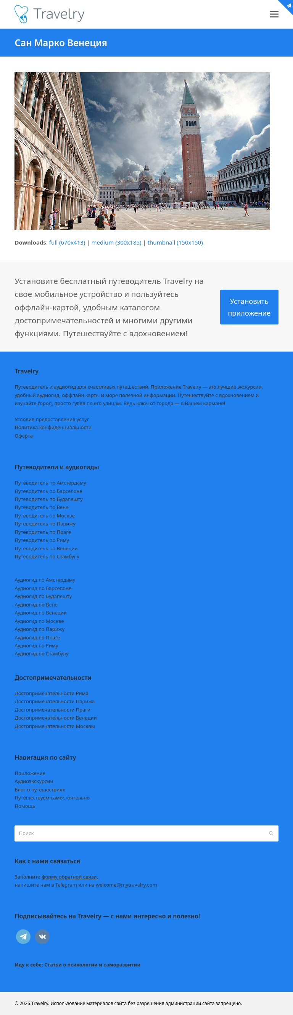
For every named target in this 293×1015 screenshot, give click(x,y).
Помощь (24, 806)
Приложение (29, 773)
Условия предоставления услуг (51, 419)
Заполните (56, 876)
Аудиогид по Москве (39, 621)
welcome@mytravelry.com (126, 884)
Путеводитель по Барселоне (48, 491)
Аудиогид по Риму (36, 645)
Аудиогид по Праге (37, 637)
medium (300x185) (116, 242)
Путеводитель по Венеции (45, 548)
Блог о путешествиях (39, 789)
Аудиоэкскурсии (33, 781)
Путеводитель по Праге (42, 532)
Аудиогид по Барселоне (42, 588)
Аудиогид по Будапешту (43, 596)
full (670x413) (67, 242)
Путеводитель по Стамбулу (46, 556)
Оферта (23, 435)
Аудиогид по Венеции (40, 612)
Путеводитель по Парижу (44, 523)
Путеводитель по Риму (41, 540)
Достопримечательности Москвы (54, 726)
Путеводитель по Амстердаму (50, 482)
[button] (274, 14)
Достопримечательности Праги (52, 709)
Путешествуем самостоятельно (52, 797)
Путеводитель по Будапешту (48, 499)
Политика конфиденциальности (53, 427)
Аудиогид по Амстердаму (44, 579)
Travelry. (40, 1003)
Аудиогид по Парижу (39, 629)
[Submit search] (271, 833)
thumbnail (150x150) (175, 242)
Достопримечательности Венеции (55, 717)
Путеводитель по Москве (44, 515)
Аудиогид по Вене (35, 604)
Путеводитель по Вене (41, 507)
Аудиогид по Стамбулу (41, 653)
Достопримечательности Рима (51, 693)
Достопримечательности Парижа (54, 701)
